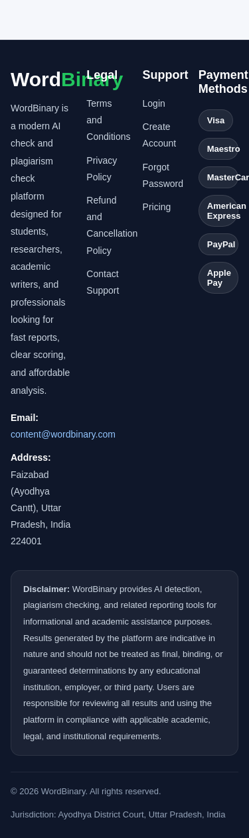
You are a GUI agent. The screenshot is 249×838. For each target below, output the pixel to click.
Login (154, 103)
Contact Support (102, 282)
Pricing (157, 207)
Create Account (160, 135)
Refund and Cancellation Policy (106, 225)
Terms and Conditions (106, 120)
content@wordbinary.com (63, 434)
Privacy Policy (101, 168)
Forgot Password (163, 175)
